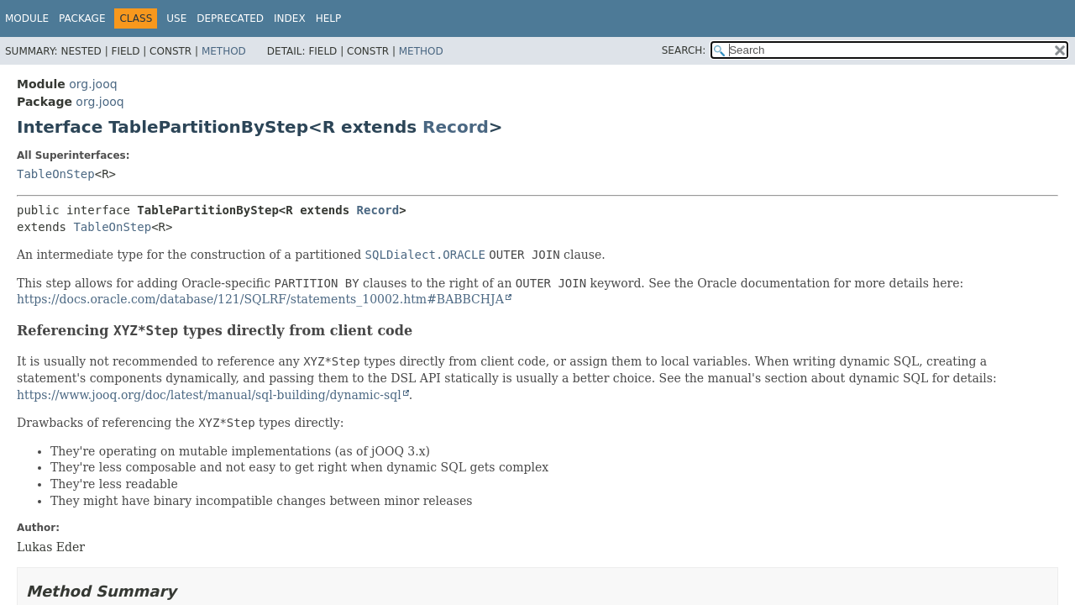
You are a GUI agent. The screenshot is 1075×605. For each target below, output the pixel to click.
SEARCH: (684, 50)
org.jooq (93, 84)
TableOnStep (56, 174)
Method (224, 51)
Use (176, 18)
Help (329, 18)
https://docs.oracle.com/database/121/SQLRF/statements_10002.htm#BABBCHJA (260, 299)
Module (27, 18)
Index (290, 18)
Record (455, 127)
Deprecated (230, 18)
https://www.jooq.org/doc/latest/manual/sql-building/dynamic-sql (209, 395)
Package (82, 18)
